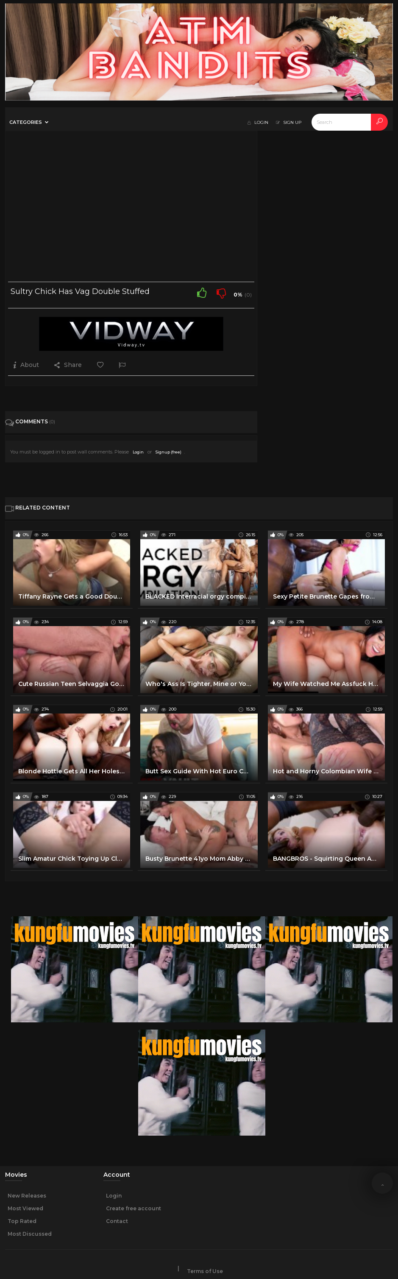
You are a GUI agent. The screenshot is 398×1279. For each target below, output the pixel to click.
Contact (117, 1221)
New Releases (27, 1195)
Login (138, 452)
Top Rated (22, 1221)
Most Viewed (25, 1208)
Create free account (133, 1208)
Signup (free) (168, 452)
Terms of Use (205, 1271)
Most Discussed (30, 1234)
